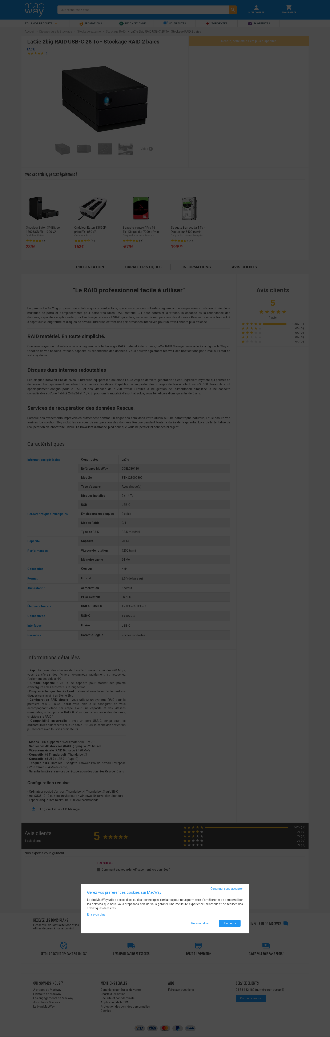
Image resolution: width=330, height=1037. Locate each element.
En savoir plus (96, 914)
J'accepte (229, 923)
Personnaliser (200, 923)
